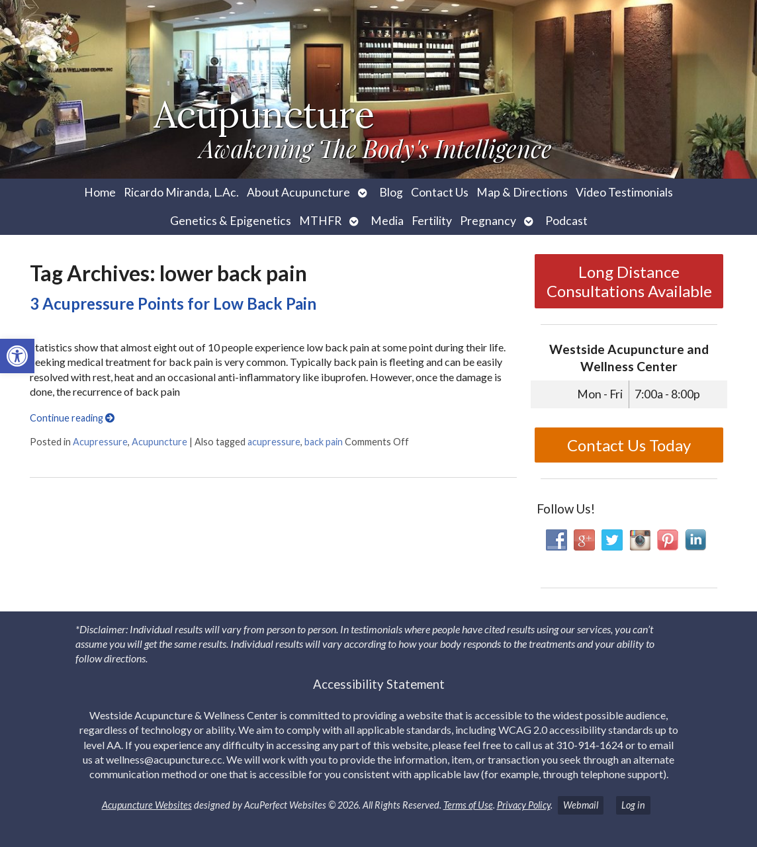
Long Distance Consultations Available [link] (629, 281)
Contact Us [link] (439, 192)
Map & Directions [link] (522, 192)
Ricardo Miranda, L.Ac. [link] (181, 192)
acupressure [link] (273, 441)
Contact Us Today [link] (629, 445)
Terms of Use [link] (468, 805)
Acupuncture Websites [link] (147, 805)
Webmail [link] (580, 805)
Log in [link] (633, 805)
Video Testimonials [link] (624, 192)
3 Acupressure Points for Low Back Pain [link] (173, 303)
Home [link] (100, 192)
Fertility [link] (432, 221)
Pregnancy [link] (488, 221)
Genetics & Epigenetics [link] (230, 221)
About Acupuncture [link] (298, 192)
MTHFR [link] (320, 221)
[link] (17, 356)
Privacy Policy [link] (524, 805)
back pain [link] (323, 441)
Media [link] (387, 221)
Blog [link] (391, 192)
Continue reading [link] (72, 418)
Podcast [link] (566, 221)
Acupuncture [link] (159, 441)
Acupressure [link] (100, 441)
